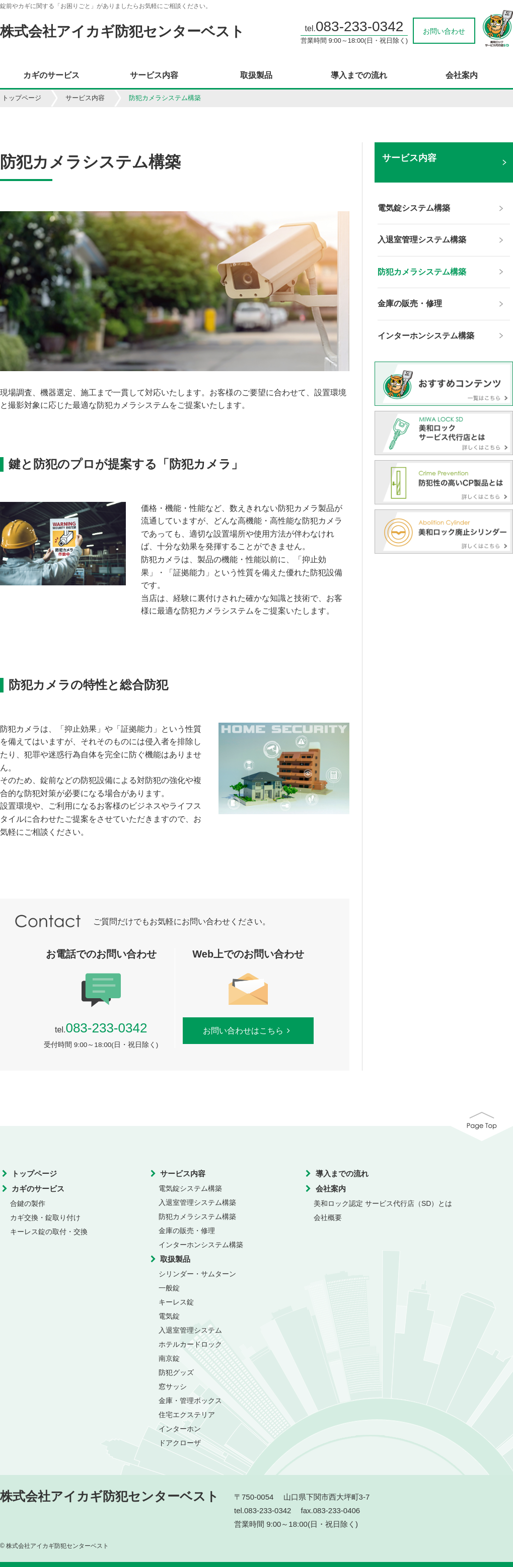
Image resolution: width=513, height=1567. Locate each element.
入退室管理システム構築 (197, 1202)
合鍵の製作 (27, 1203)
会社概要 (328, 1217)
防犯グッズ (176, 1372)
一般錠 (169, 1288)
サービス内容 (154, 75)
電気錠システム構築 (190, 1188)
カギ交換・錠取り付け (45, 1217)
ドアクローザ (180, 1443)
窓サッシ (173, 1386)
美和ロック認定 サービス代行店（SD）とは (383, 1203)
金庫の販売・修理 (187, 1231)
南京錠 (169, 1358)
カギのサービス (51, 75)
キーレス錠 (176, 1302)
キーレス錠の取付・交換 (49, 1232)
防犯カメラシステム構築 (197, 1216)
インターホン (180, 1429)
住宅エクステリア (187, 1415)
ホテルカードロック (190, 1344)
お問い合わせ (444, 31)
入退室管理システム (190, 1330)
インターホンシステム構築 (201, 1245)
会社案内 (462, 75)
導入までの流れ (359, 75)
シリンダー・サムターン (197, 1274)
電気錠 (169, 1316)
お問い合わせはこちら (248, 1030)
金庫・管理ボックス (190, 1401)
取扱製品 (256, 75)
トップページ (21, 98)
